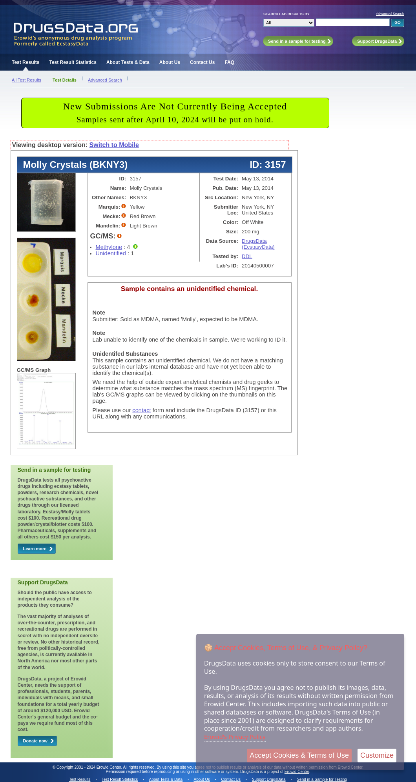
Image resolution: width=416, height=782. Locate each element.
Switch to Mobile (114, 145)
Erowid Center (297, 771)
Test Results (25, 62)
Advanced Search (390, 14)
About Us (169, 62)
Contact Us (202, 62)
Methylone (109, 247)
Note (99, 312)
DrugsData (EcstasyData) (258, 244)
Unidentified (111, 253)
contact (141, 410)
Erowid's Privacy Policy (235, 736)
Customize (377, 755)
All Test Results (26, 80)
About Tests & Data (128, 62)
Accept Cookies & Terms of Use (299, 755)
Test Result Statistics (72, 62)
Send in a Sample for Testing (322, 779)
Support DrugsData (269, 779)
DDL (247, 256)
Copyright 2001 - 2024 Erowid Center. (89, 767)
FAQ (229, 62)
